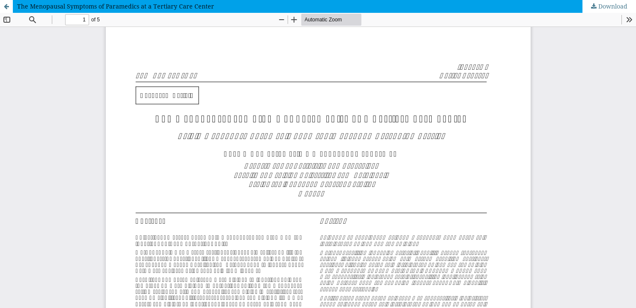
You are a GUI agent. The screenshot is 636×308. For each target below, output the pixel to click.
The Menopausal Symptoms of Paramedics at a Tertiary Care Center (115, 6)
